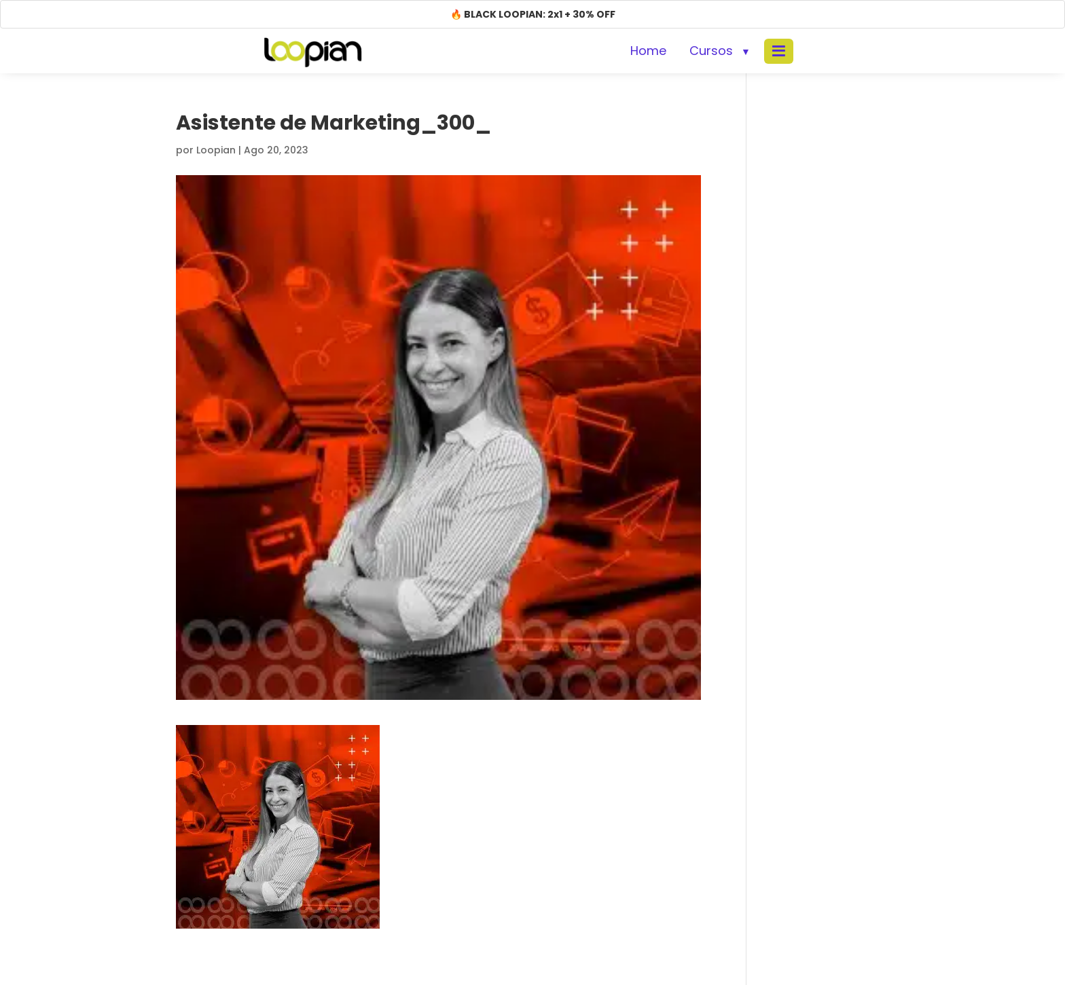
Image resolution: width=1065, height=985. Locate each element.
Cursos (711, 50)
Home (648, 50)
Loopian (216, 150)
